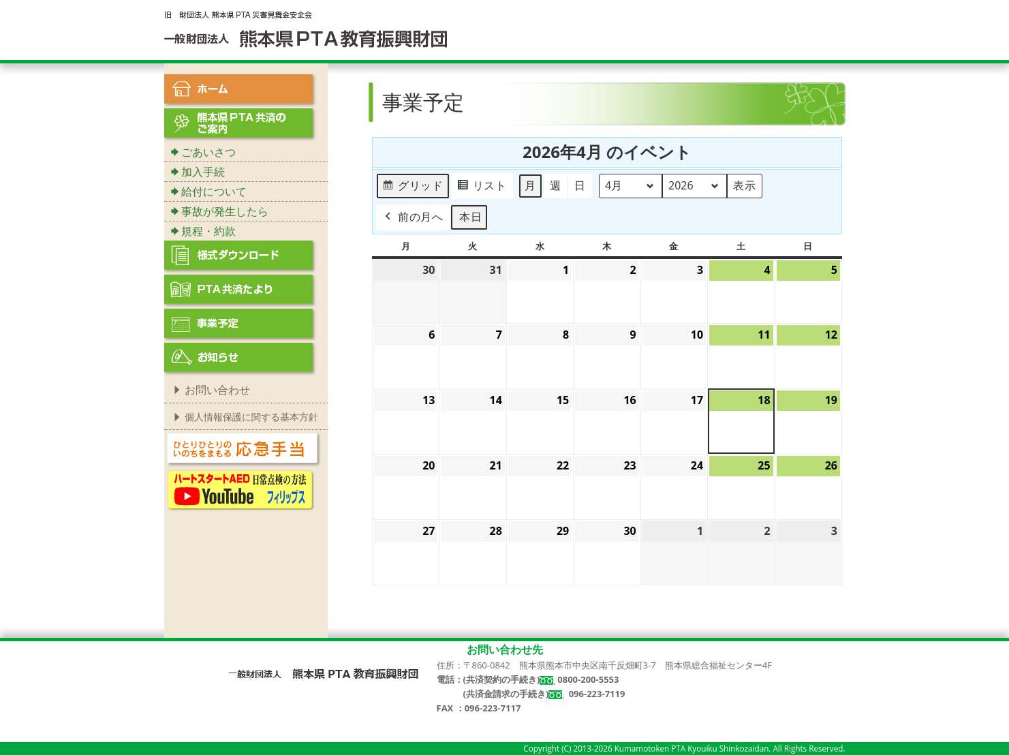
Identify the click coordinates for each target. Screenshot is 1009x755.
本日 (470, 217)
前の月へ (413, 217)
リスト (481, 187)
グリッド (413, 187)
